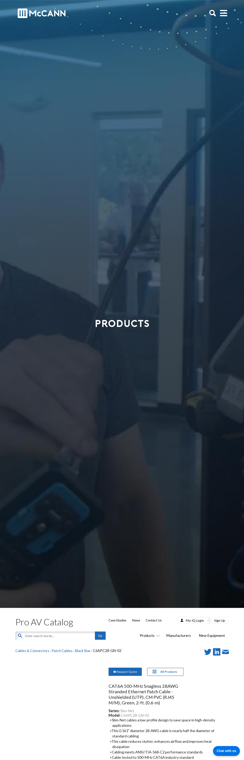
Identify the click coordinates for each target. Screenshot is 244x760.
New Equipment (212, 635)
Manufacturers (178, 635)
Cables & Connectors (32, 650)
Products (149, 635)
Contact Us (154, 620)
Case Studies (117, 620)
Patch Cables (62, 650)
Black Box (82, 650)
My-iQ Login (195, 620)
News (136, 620)
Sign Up (219, 620)
